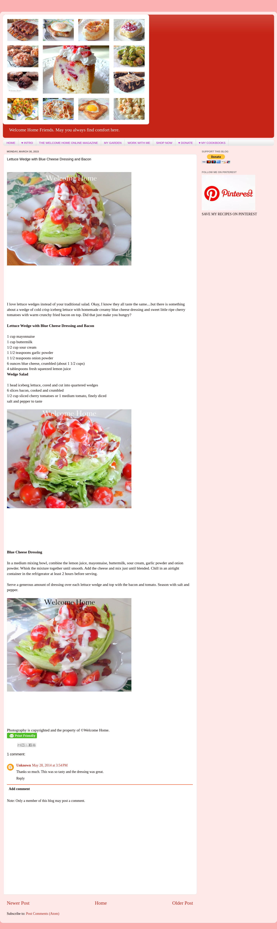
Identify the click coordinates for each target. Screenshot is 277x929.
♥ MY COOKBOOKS (212, 142)
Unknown (23, 765)
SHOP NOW (164, 142)
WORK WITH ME (139, 142)
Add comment (19, 789)
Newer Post (18, 903)
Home (101, 903)
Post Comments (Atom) (42, 914)
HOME (11, 142)
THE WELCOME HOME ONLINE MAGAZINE (68, 142)
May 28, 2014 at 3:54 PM (50, 765)
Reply (20, 778)
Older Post (182, 903)
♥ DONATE (185, 142)
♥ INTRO (27, 142)
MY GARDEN (113, 142)
